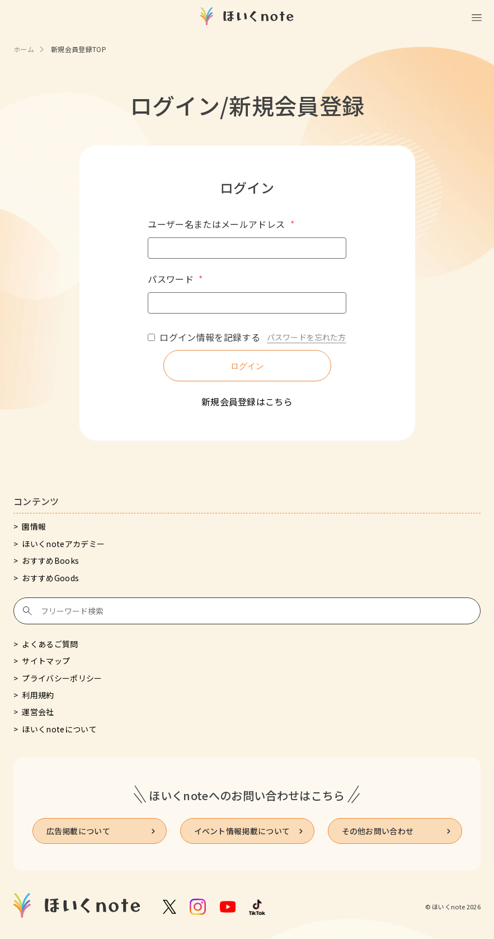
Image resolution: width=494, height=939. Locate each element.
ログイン (247, 366)
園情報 (34, 526)
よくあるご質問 (50, 644)
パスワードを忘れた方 (306, 337)
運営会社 (38, 711)
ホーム (23, 49)
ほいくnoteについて (59, 729)
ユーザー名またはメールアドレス (221, 224)
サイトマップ (46, 660)
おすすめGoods (50, 577)
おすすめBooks (50, 560)
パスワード (175, 279)
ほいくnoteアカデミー (63, 543)
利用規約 (38, 694)
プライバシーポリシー (62, 678)
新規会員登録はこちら (247, 401)
